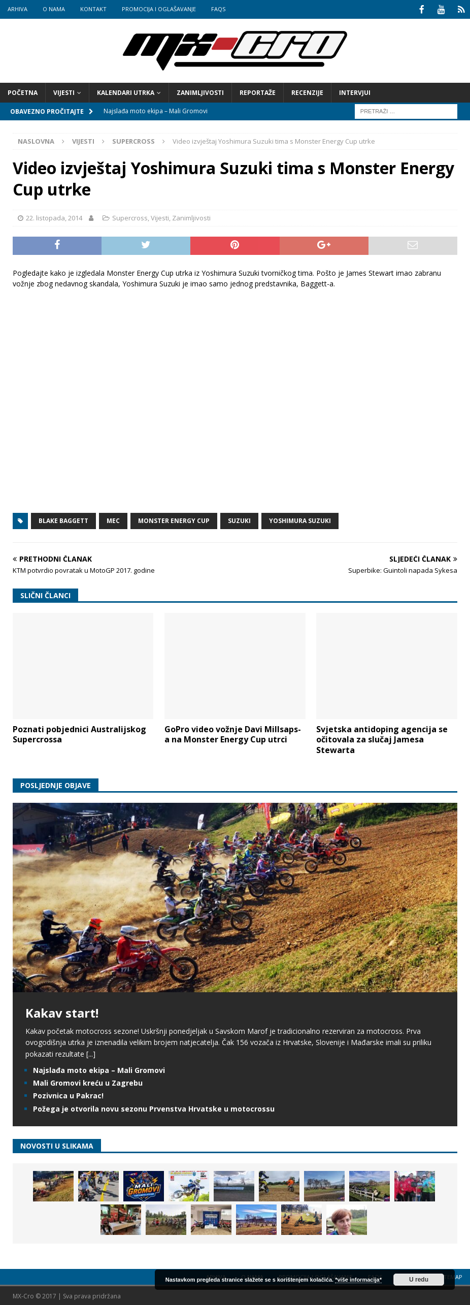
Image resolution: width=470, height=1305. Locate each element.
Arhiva (17, 9)
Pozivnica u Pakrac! (68, 1094)
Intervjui (355, 91)
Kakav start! (61, 1011)
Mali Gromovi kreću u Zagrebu (88, 1082)
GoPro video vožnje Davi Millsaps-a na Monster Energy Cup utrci (232, 733)
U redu (418, 1279)
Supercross (130, 216)
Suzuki (239, 519)
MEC (113, 519)
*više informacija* (358, 1280)
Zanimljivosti (200, 91)
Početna (23, 91)
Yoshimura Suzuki (300, 519)
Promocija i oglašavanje (159, 9)
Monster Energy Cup (174, 519)
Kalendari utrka (125, 91)
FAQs (218, 9)
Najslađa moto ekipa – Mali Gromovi (99, 1069)
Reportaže (258, 91)
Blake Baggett (63, 519)
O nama (54, 9)
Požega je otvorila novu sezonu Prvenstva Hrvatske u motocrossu (154, 1108)
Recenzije (307, 91)
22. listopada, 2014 (54, 216)
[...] (90, 1053)
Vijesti (64, 91)
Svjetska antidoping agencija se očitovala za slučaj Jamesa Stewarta (382, 739)
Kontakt (93, 9)
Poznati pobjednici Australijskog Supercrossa (79, 733)
